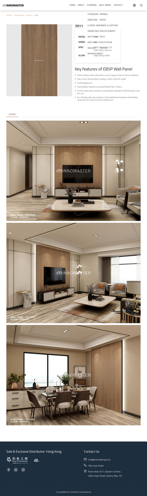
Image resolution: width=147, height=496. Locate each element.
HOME (72, 5)
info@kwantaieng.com (99, 459)
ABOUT (81, 5)
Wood (29, 15)
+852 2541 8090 (96, 465)
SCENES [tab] (12, 114)
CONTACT (118, 5)
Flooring (92, 5)
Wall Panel (105, 5)
